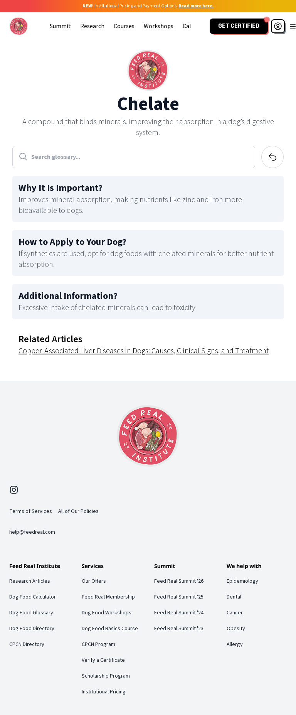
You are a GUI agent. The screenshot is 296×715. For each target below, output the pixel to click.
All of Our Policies (78, 511)
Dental (234, 597)
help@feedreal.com (32, 532)
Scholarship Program (106, 676)
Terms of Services (30, 511)
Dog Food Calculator (32, 597)
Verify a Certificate (103, 660)
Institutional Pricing (104, 692)
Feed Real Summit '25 (179, 597)
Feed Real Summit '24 (179, 613)
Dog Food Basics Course (110, 628)
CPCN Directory (26, 644)
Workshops (158, 26)
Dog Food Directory (31, 628)
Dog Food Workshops (106, 613)
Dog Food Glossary (31, 613)
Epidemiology (242, 581)
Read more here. (196, 6)
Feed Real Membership (108, 597)
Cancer (235, 613)
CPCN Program (98, 644)
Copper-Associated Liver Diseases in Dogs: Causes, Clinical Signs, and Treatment (143, 351)
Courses (124, 26)
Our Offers (94, 581)
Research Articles (29, 581)
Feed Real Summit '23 (179, 628)
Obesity (236, 628)
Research (92, 26)
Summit (60, 26)
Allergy (235, 644)
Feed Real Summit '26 (179, 581)
